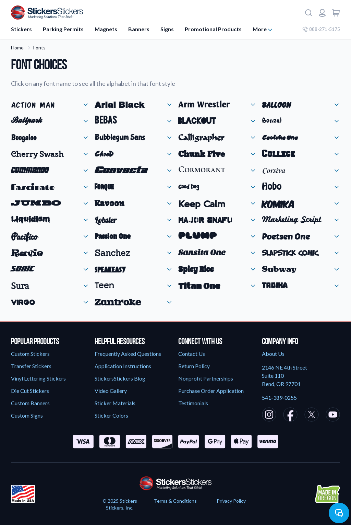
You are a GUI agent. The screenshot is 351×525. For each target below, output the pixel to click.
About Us (273, 353)
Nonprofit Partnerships (205, 378)
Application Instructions (123, 366)
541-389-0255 (279, 397)
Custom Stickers (30, 353)
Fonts (39, 47)
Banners (138, 29)
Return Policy (194, 366)
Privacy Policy (231, 501)
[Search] (308, 13)
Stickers (21, 29)
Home (17, 47)
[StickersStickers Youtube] (333, 415)
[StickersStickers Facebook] (290, 415)
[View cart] (336, 13)
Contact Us (191, 353)
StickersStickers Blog (120, 378)
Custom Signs (27, 415)
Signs (167, 29)
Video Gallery (111, 390)
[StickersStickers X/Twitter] (311, 415)
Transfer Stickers (31, 366)
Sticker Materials (115, 403)
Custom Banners (30, 403)
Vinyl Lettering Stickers (38, 378)
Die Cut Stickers (30, 390)
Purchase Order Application (211, 390)
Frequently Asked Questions (128, 353)
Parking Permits (63, 29)
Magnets (106, 29)
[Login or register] (322, 13)
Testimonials (193, 403)
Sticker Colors (111, 415)
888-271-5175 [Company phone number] (321, 29)
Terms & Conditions (175, 501)
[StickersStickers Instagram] (269, 415)
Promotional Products (213, 29)
